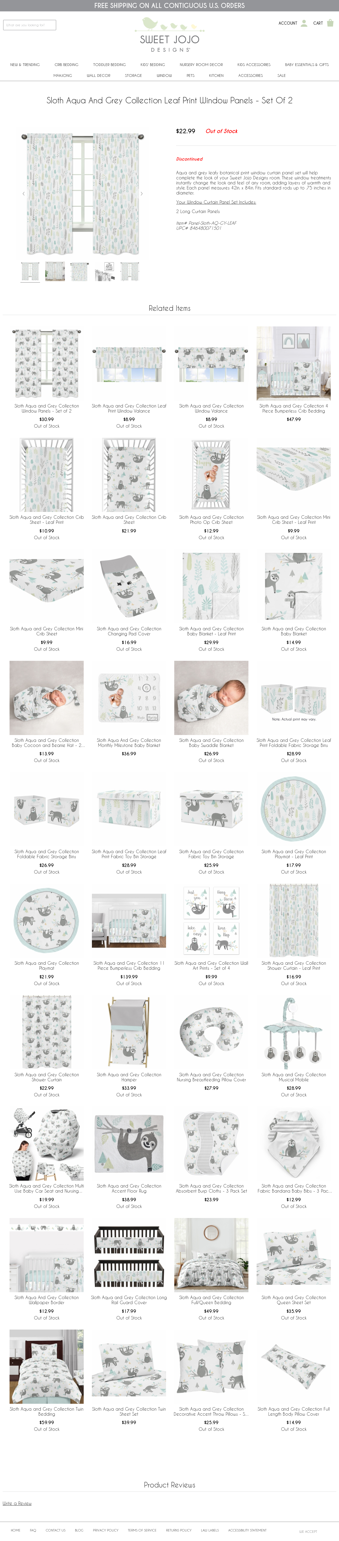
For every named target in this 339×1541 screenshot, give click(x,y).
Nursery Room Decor (201, 64)
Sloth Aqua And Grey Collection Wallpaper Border (47, 1300)
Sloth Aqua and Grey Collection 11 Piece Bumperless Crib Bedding (129, 965)
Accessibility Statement (247, 1530)
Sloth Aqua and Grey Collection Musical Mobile (294, 1077)
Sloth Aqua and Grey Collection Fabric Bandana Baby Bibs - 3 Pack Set (294, 1188)
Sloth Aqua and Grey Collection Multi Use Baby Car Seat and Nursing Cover (46, 1188)
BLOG (79, 1530)
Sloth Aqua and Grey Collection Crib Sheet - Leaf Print (47, 520)
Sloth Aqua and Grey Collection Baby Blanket (294, 631)
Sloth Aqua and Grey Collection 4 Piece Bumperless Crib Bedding (294, 408)
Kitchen (216, 75)
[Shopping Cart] (330, 23)
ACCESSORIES (250, 75)
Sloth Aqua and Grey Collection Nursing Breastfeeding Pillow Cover (211, 1077)
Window (164, 75)
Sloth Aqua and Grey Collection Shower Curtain (47, 1077)
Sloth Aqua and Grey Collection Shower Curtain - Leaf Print (294, 965)
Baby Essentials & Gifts (307, 64)
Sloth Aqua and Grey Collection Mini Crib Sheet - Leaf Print (293, 520)
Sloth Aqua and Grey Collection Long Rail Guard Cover (129, 1300)
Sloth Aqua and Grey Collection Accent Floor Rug (129, 1188)
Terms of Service (142, 1530)
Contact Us (55, 1530)
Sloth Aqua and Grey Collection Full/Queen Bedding (211, 1300)
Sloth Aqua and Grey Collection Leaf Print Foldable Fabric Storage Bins (294, 743)
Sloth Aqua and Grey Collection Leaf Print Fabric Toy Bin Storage (129, 854)
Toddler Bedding (109, 64)
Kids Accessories (254, 64)
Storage (133, 75)
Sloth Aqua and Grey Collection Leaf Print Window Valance (129, 408)
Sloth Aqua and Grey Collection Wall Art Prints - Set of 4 (211, 965)
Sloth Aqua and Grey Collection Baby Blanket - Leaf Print (211, 631)
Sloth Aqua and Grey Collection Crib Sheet (129, 520)
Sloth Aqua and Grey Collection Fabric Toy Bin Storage (211, 854)
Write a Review (17, 1503)
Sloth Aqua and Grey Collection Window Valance (211, 408)
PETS (190, 75)
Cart (318, 23)
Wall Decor (98, 75)
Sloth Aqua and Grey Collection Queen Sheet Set (294, 1300)
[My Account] (304, 23)
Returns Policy (178, 1530)
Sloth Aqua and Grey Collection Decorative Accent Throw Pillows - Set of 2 (211, 1411)
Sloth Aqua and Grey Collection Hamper (129, 1077)
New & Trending (25, 64)
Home (15, 1530)
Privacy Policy (105, 1530)
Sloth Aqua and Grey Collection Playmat (47, 965)
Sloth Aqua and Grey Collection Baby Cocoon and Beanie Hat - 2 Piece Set (46, 743)
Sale (282, 75)
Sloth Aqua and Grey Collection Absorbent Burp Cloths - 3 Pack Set (211, 1188)
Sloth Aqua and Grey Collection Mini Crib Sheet (46, 631)
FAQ (33, 1530)
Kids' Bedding (153, 64)
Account (288, 23)
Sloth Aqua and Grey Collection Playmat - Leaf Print (294, 854)
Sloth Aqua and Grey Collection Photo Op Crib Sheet (211, 520)
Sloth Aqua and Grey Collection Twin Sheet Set (129, 1411)
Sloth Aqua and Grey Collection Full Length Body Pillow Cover (294, 1411)
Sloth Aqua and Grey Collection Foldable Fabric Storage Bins (47, 854)
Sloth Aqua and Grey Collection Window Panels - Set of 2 (47, 408)
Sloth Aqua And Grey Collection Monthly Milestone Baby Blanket (129, 743)
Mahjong (62, 75)
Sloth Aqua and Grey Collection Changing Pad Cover (129, 631)
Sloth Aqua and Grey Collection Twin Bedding (46, 1411)
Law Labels (210, 1530)
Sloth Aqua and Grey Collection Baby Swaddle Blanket (211, 743)
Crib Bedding (66, 64)
